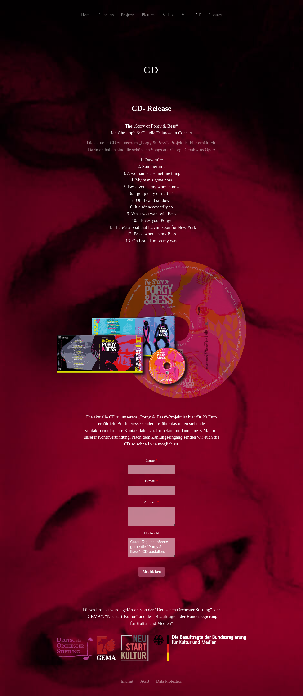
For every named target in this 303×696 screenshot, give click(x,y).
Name (151, 460)
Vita (184, 15)
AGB (144, 681)
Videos (168, 15)
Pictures (149, 15)
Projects (128, 15)
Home (86, 15)
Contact (215, 15)
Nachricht (151, 533)
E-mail (151, 481)
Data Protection (169, 681)
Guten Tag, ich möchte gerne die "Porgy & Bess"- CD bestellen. (151, 547)
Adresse (151, 502)
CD (198, 15)
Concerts (106, 15)
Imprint (126, 681)
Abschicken (151, 572)
